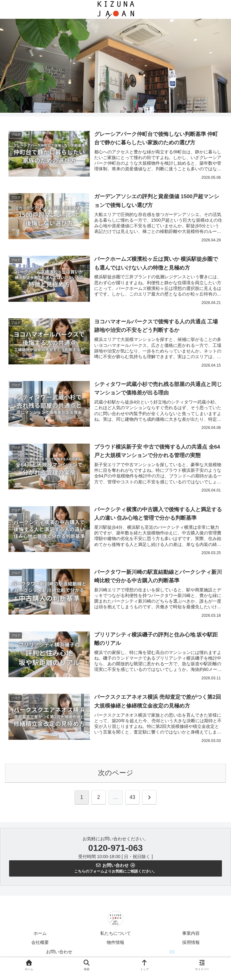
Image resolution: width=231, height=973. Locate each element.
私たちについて (115, 934)
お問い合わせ (59, 952)
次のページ (115, 774)
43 (132, 798)
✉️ (172, 952)
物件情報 (115, 943)
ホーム (40, 934)
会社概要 (40, 943)
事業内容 (191, 934)
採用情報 (191, 943)
